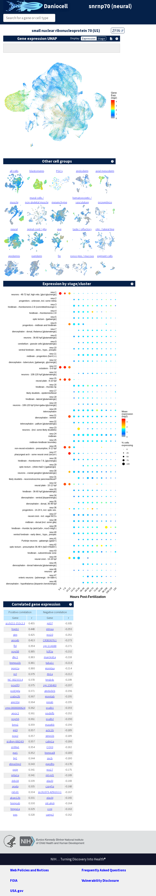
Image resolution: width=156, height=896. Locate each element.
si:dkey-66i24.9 (16, 741)
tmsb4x (55, 679)
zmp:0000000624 (16, 707)
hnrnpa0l (55, 752)
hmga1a (16, 809)
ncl (16, 674)
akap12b (16, 797)
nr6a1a (16, 775)
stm (16, 634)
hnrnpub (16, 803)
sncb (55, 758)
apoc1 (16, 713)
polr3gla (16, 691)
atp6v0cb (55, 691)
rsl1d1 (16, 792)
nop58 (16, 651)
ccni (55, 809)
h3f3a (55, 651)
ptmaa (55, 629)
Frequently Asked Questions (105, 870)
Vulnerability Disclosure (101, 880)
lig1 (16, 758)
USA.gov (17, 891)
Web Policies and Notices (31, 870)
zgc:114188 (55, 646)
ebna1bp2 (16, 764)
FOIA (14, 880)
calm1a (55, 741)
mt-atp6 (55, 803)
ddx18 (16, 780)
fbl (16, 646)
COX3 (55, 747)
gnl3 (16, 730)
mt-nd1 (55, 775)
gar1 (16, 752)
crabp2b (16, 696)
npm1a (16, 668)
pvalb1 (55, 707)
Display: (73, 38)
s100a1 (16, 747)
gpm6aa (55, 668)
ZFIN (120, 30)
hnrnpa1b (16, 662)
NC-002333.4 (16, 679)
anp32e (16, 702)
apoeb (16, 640)
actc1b (55, 730)
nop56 (16, 719)
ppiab (55, 702)
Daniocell (57, 6)
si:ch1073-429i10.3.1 (55, 792)
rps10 (55, 634)
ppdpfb (55, 713)
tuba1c (55, 662)
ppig (16, 769)
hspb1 (16, 629)
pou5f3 (16, 685)
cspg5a (55, 786)
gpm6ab (55, 696)
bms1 (16, 724)
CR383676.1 (55, 640)
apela (16, 786)
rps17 (55, 769)
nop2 (16, 735)
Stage (101, 38)
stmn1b (55, 735)
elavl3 (55, 780)
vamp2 (55, 814)
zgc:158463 (55, 685)
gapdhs (55, 764)
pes (16, 814)
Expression (88, 38)
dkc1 (16, 657)
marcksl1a (55, 657)
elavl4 (55, 797)
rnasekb (55, 724)
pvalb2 (55, 719)
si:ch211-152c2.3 (16, 623)
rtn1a (55, 674)
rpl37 (55, 623)
